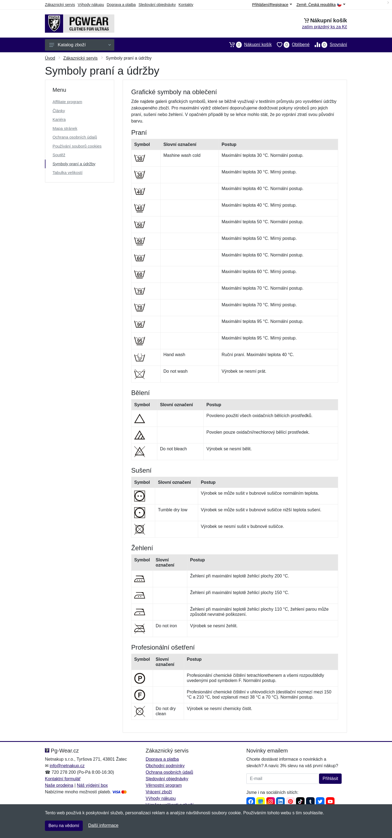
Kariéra (59, 119)
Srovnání (328, 44)
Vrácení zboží (159, 792)
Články (59, 110)
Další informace (103, 825)
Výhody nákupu (91, 4)
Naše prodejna (59, 785)
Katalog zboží (80, 44)
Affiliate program (67, 101)
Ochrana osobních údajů (75, 137)
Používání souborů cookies (77, 146)
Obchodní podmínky (165, 765)
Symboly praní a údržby (74, 163)
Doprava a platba (121, 4)
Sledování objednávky (157, 4)
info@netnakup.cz (67, 765)
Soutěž (59, 154)
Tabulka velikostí (67, 172)
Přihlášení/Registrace (272, 5)
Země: (320, 5)
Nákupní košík (248, 44)
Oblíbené (291, 44)
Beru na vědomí (63, 825)
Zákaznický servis (60, 4)
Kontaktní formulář (63, 778)
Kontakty (186, 4)
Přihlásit (330, 778)
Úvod (50, 58)
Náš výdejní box (92, 785)
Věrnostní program (164, 785)
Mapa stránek (65, 128)
